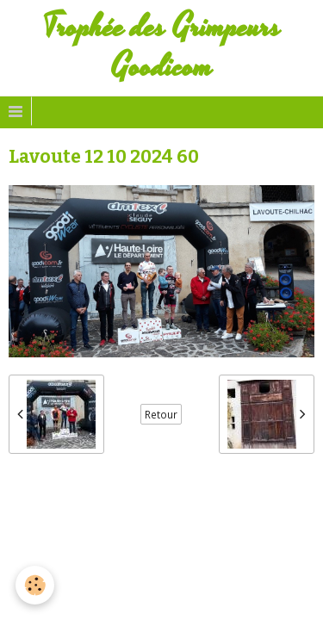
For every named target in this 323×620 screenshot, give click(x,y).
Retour (161, 414)
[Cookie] (35, 585)
